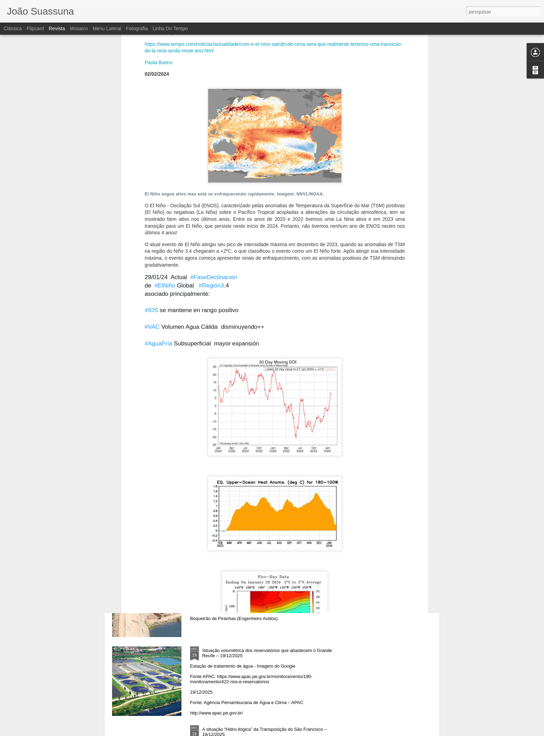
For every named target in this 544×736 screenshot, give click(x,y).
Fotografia (137, 28)
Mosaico (79, 28)
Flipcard (35, 28)
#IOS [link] (151, 220)
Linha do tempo (170, 28)
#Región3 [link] (211, 195)
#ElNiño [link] (164, 195)
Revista (57, 28)
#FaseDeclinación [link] (213, 187)
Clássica (12, 28)
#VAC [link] (152, 237)
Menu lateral (107, 28)
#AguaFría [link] (158, 253)
